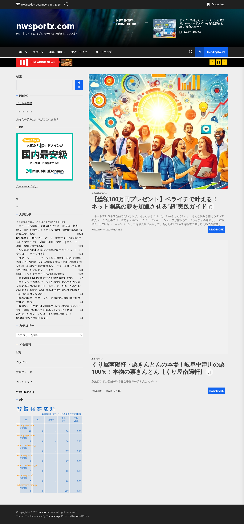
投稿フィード (24, 372)
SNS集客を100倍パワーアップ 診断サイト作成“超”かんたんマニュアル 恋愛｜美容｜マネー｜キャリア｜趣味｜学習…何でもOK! (48, 241)
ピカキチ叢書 (24, 103)
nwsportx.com (45, 26)
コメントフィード (27, 382)
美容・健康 (57, 52)
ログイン (21, 362)
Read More (216, 229)
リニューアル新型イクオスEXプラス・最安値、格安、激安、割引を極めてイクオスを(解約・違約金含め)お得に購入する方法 (49, 229)
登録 (19, 352)
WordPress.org (25, 391)
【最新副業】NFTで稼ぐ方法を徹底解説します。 (45, 277)
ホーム (23, 52)
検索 (19, 76)
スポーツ (38, 52)
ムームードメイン (27, 186)
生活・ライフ (80, 52)
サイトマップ (104, 52)
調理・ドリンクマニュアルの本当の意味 (40, 273)
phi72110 (97, 229)
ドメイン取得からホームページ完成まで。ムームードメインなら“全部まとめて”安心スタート (202, 23)
